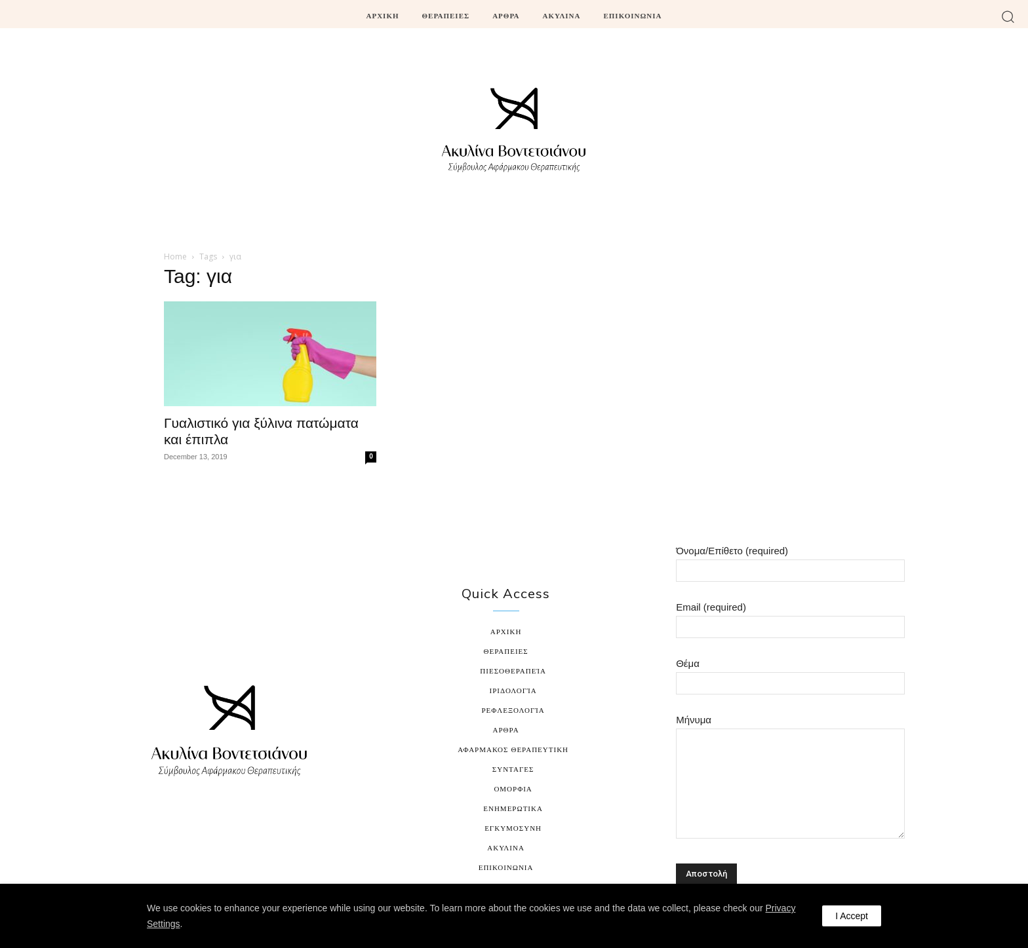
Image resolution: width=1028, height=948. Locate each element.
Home (175, 256)
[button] (1008, 16)
